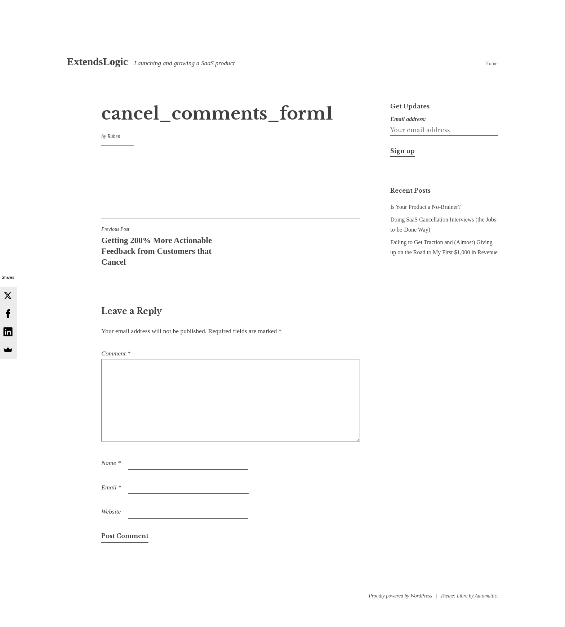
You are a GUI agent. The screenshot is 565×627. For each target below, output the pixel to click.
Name (111, 462)
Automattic (486, 596)
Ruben (113, 136)
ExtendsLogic (97, 61)
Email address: (408, 119)
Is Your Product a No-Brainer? (425, 207)
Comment (115, 353)
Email (111, 487)
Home (491, 63)
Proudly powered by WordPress (400, 596)
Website (111, 511)
